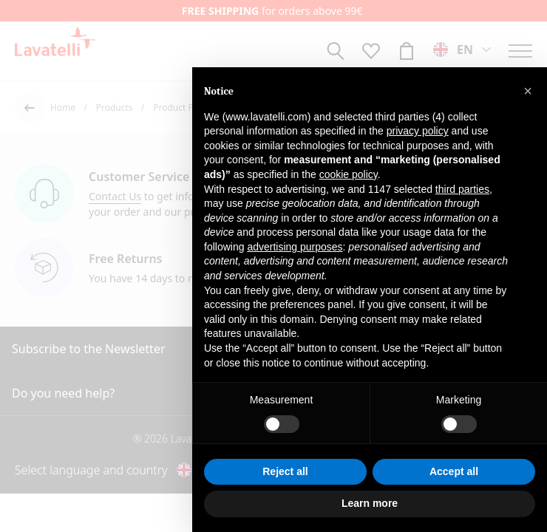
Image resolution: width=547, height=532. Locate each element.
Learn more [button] (370, 503)
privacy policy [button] (418, 131)
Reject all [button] (285, 471)
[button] (528, 91)
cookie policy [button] (348, 174)
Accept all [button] (453, 471)
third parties (462, 189)
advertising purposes (294, 247)
